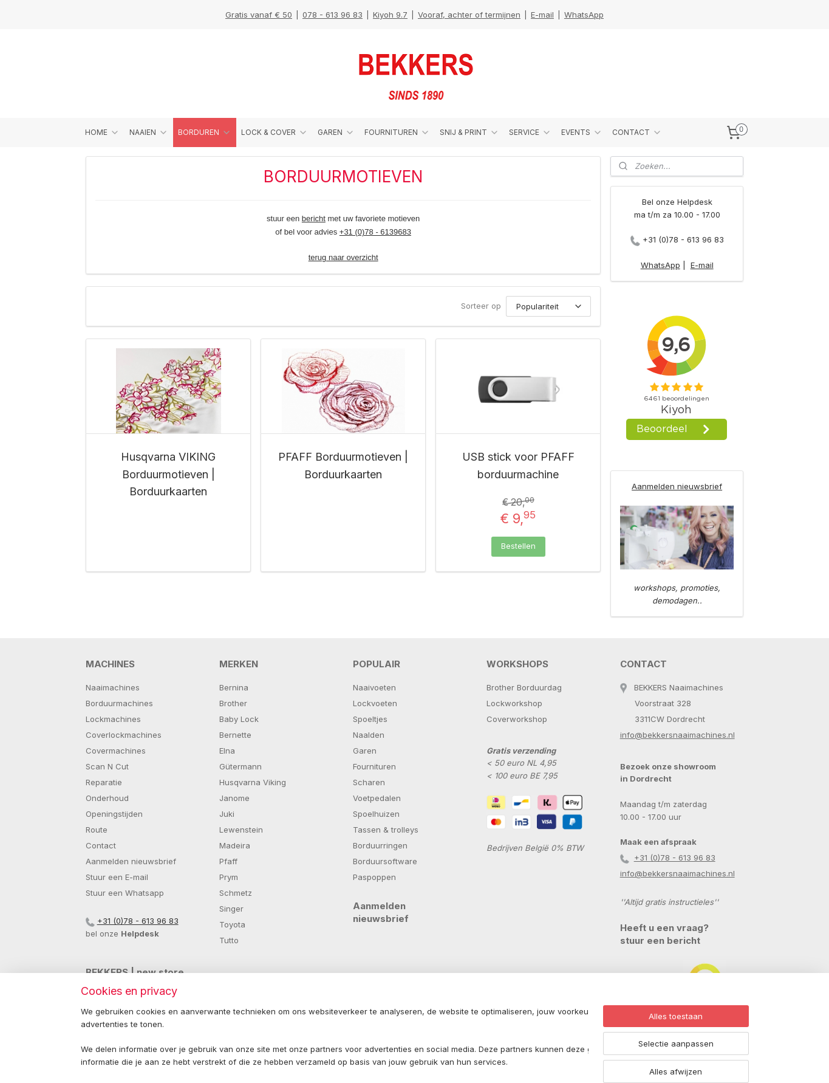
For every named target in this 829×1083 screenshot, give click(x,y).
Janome (234, 798)
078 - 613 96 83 (332, 14)
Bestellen (517, 546)
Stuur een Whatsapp (125, 893)
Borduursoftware (385, 861)
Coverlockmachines (124, 735)
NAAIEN (148, 132)
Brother (233, 703)
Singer (231, 908)
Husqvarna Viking (252, 782)
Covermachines (116, 750)
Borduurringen (380, 845)
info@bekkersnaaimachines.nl (677, 735)
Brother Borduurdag (524, 687)
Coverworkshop (516, 719)
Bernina (233, 687)
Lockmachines (113, 719)
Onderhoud (107, 798)
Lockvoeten (375, 703)
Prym (228, 877)
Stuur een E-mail (117, 877)
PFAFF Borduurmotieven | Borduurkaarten (343, 465)
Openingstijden (114, 814)
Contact (101, 845)
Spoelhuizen (376, 814)
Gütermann (240, 766)
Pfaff (228, 861)
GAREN (336, 132)
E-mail (542, 14)
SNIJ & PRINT (469, 132)
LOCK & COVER (274, 132)
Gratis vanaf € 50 (258, 14)
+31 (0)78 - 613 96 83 (683, 239)
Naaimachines (113, 687)
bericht (313, 218)
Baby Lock (239, 719)
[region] (334, 1037)
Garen (365, 750)
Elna (227, 750)
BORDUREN (204, 132)
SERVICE (530, 132)
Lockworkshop (514, 703)
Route (96, 829)
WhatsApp (584, 14)
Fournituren (374, 766)
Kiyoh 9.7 (390, 14)
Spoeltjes (370, 719)
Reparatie (104, 782)
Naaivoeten (374, 687)
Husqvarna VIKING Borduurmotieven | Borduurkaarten (168, 474)
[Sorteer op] (548, 306)
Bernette (235, 735)
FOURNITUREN (397, 132)
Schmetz (235, 893)
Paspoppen (374, 877)
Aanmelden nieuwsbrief (677, 486)
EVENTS (581, 132)
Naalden (368, 735)
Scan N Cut (107, 766)
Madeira (234, 845)
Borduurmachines (119, 703)
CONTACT (637, 132)
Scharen (369, 782)
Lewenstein (241, 829)
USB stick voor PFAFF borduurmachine (518, 465)
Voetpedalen (377, 798)
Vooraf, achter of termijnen (469, 14)
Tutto (229, 940)
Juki (226, 814)
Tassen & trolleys (385, 829)
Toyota (232, 924)
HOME (102, 132)
